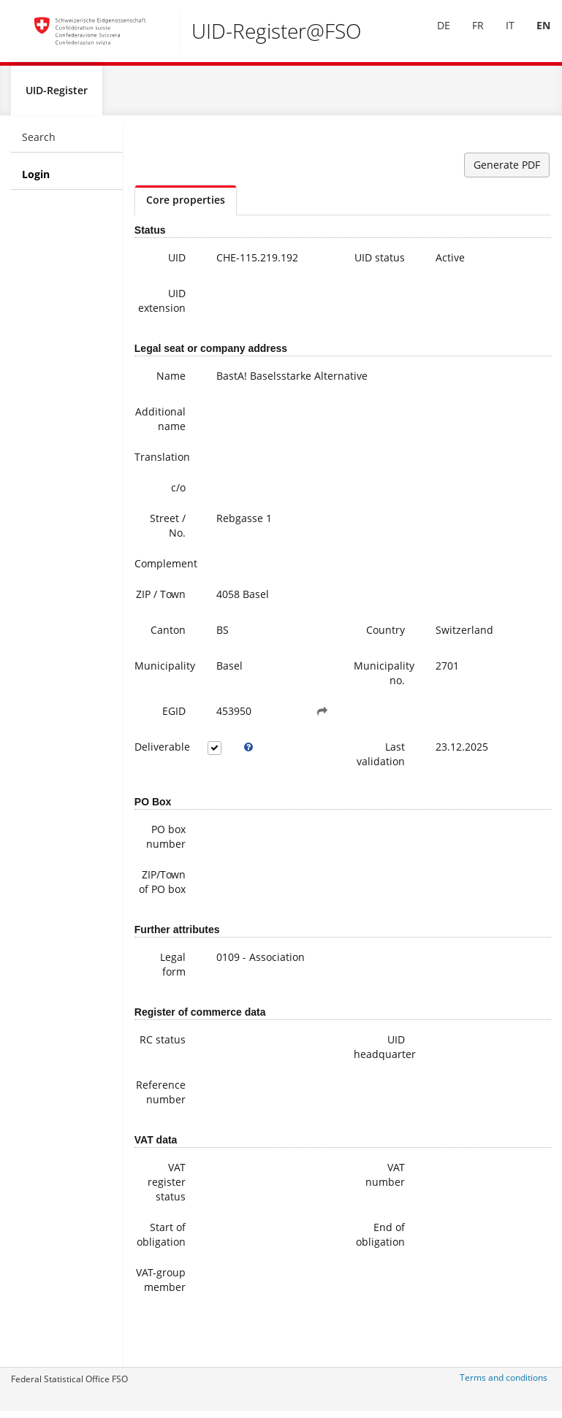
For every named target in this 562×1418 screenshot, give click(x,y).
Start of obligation (161, 1240)
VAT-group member (161, 1285)
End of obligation (380, 1240)
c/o (178, 493)
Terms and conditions (503, 1383)
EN (533, 35)
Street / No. (168, 531)
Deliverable (162, 752)
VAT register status (167, 1187)
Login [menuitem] (36, 180)
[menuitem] (433, 36)
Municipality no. (384, 678)
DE (433, 35)
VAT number (385, 1180)
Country (385, 636)
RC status (163, 1045)
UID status (379, 263)
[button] (322, 717)
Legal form (173, 970)
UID (177, 263)
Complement (165, 569)
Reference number (161, 1098)
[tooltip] (248, 752)
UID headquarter (385, 1052)
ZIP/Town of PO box (162, 887)
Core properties (185, 205)
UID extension (162, 306)
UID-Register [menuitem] (57, 96)
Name (171, 381)
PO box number (166, 842)
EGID (174, 717)
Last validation (381, 760)
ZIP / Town (161, 600)
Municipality (164, 671)
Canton (168, 636)
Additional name (160, 424)
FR (468, 35)
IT (499, 35)
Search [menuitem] (39, 143)
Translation (162, 463)
